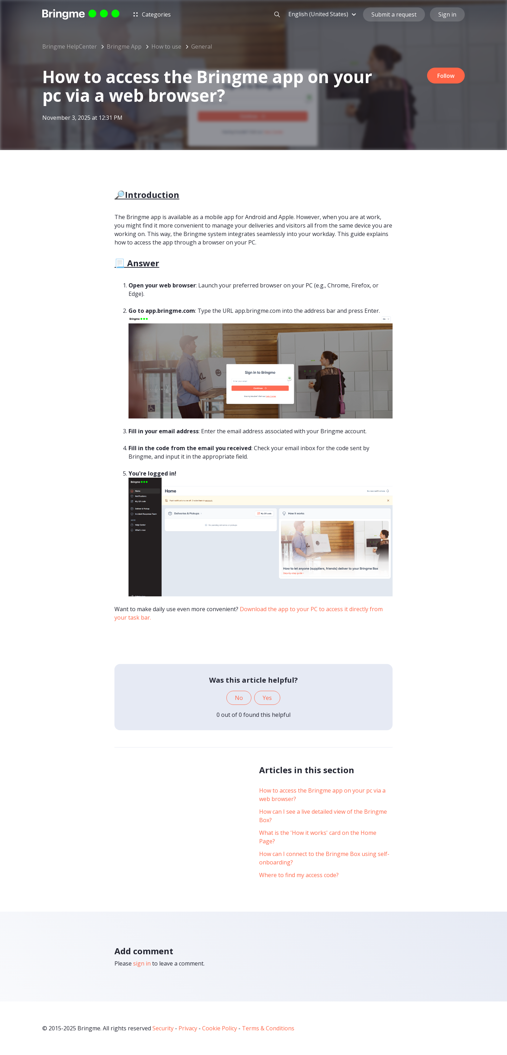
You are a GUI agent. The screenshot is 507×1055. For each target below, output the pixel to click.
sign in (142, 963)
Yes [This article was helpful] (267, 698)
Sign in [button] (447, 15)
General (201, 46)
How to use (166, 46)
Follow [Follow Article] (444, 76)
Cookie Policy (219, 1028)
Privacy (188, 1028)
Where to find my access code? (299, 875)
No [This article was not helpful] (239, 698)
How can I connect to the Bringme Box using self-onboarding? (324, 858)
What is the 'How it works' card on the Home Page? (317, 837)
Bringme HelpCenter (69, 46)
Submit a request (394, 15)
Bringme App (124, 46)
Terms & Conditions (268, 1028)
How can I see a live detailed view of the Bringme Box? (323, 816)
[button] (323, 15)
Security (163, 1028)
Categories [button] (152, 15)
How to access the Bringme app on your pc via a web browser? (322, 795)
